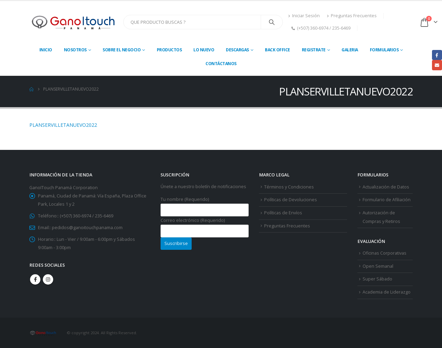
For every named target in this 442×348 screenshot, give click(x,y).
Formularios (384, 50)
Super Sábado (377, 279)
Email (437, 65)
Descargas (237, 50)
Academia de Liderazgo (387, 292)
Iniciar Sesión (304, 16)
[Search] (271, 22)
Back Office (277, 50)
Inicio (45, 50)
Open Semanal (378, 266)
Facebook (35, 279)
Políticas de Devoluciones (290, 200)
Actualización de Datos (386, 187)
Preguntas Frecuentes (352, 16)
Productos (169, 50)
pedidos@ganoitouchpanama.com (87, 228)
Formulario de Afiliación (387, 200)
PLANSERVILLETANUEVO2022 (63, 125)
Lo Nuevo (203, 50)
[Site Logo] (73, 22)
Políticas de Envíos (283, 213)
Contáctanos (221, 63)
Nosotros (75, 50)
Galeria (350, 50)
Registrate (314, 50)
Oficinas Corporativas (384, 253)
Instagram (48, 279)
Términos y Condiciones (289, 187)
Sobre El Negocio (122, 50)
